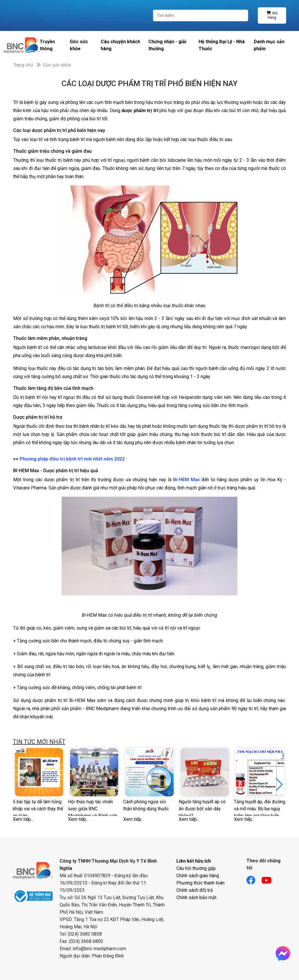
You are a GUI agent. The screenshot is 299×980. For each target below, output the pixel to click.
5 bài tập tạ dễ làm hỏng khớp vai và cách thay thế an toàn (38, 807)
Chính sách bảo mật (196, 897)
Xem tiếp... (23, 819)
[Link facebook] (253, 878)
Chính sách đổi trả (194, 890)
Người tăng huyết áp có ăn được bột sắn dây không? (202, 807)
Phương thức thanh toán (200, 883)
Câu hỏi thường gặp (196, 868)
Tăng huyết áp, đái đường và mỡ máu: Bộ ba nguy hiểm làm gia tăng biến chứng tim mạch (259, 807)
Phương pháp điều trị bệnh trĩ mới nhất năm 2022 (72, 459)
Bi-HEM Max (186, 479)
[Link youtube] (269, 878)
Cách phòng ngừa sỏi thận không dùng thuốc (146, 805)
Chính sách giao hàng (197, 875)
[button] (279, 784)
